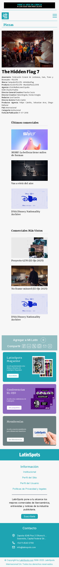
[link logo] (5, 15)
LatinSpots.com (26, 560)
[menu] (55, 16)
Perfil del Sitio (29, 477)
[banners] (29, 5)
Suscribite (13, 376)
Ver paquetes (14, 408)
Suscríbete (29, 516)
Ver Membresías (15, 440)
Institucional (29, 471)
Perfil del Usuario (29, 483)
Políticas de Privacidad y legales (29, 488)
